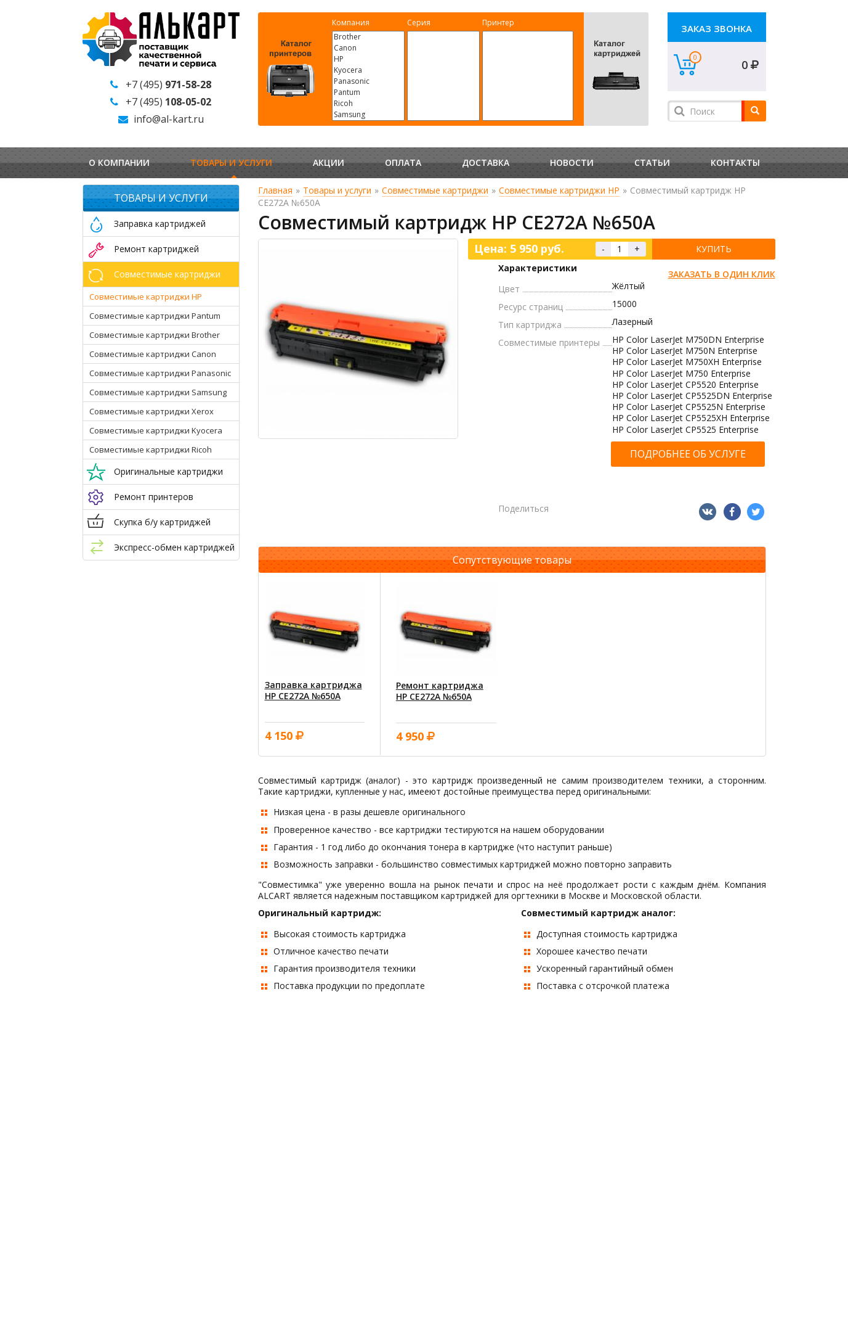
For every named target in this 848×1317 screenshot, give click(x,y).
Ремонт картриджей (156, 249)
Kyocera (368, 70)
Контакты (735, 162)
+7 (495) (168, 84)
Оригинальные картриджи (168, 471)
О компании (119, 162)
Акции (328, 162)
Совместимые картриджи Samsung (158, 392)
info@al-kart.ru (169, 119)
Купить (714, 249)
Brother (368, 37)
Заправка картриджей (160, 223)
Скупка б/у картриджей (162, 522)
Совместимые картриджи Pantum (154, 315)
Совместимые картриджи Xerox (151, 411)
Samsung (368, 114)
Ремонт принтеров (153, 497)
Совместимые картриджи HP (145, 296)
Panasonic (368, 81)
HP (368, 59)
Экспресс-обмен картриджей (174, 547)
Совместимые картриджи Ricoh (150, 449)
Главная (275, 190)
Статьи (652, 162)
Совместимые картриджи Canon (152, 353)
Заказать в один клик (721, 274)
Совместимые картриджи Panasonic (160, 373)
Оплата (403, 162)
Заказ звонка (716, 28)
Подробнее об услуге (688, 454)
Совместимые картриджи (167, 274)
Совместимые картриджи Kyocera (155, 430)
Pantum (368, 92)
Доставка (485, 162)
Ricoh (368, 103)
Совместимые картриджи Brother (154, 334)
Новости (572, 162)
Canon (368, 48)
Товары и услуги (231, 162)
